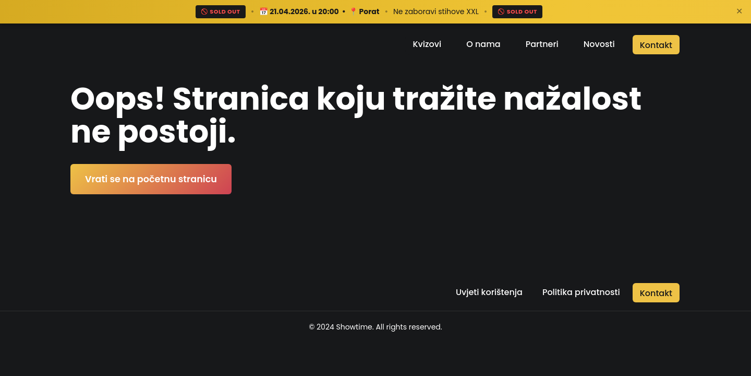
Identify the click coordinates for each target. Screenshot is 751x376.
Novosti (599, 44)
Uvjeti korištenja (489, 292)
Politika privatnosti (581, 292)
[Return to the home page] (128, 44)
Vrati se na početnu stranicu (151, 179)
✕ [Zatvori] (739, 11)
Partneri (542, 44)
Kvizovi (427, 44)
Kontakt (656, 45)
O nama (483, 44)
